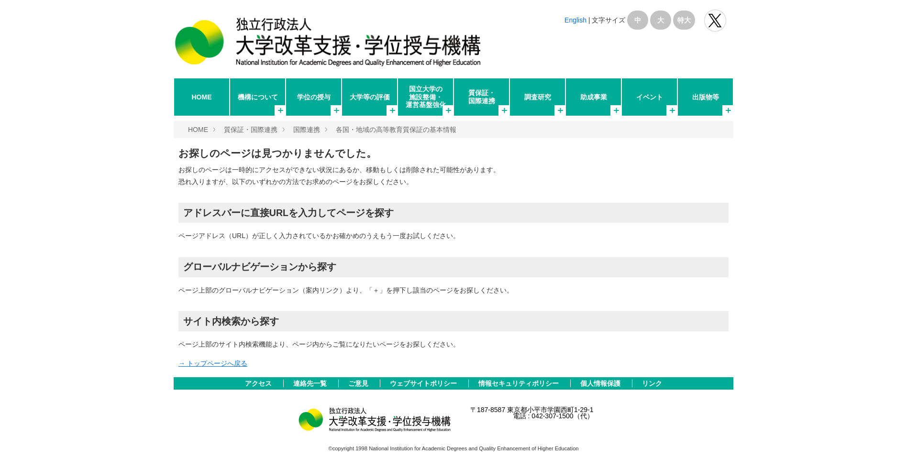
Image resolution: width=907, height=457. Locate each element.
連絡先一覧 (311, 383)
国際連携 (306, 129)
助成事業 (593, 97)
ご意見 (359, 383)
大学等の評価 (370, 97)
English (575, 20)
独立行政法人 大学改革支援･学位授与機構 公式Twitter (715, 21)
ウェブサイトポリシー (424, 383)
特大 (684, 20)
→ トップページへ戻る (212, 363)
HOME (202, 97)
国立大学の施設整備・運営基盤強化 (426, 96)
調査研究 (537, 97)
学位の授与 (314, 97)
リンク (652, 383)
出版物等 (705, 97)
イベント (649, 97)
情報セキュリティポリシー (519, 383)
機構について (258, 97)
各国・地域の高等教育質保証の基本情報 (396, 129)
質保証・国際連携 (481, 96)
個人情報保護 (601, 383)
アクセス (259, 383)
